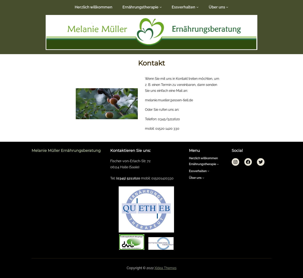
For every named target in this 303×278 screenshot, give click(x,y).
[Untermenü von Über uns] (227, 7)
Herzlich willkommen (93, 7)
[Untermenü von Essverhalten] (197, 7)
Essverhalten (183, 7)
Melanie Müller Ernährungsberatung (66, 150)
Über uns (217, 7)
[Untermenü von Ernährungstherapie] (160, 7)
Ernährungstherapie (140, 7)
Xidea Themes (165, 268)
